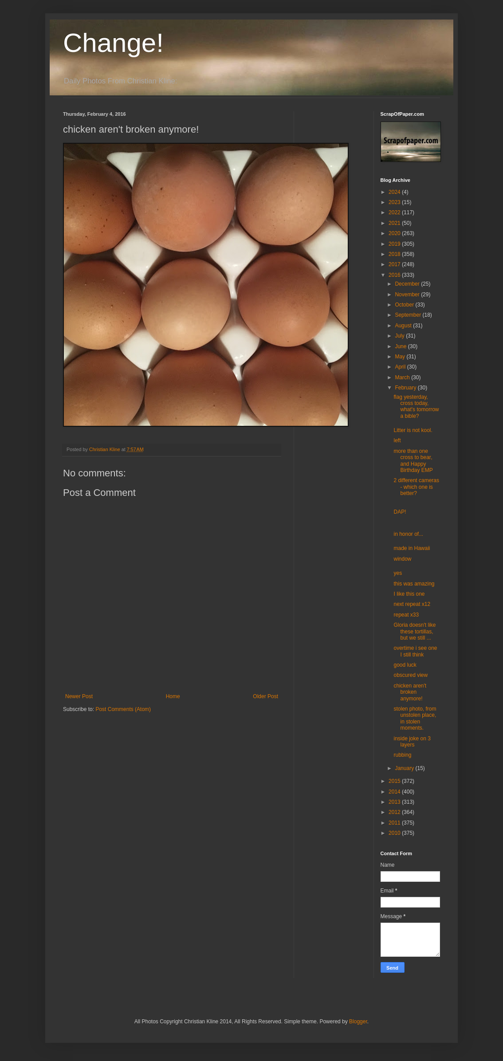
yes (397, 573)
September (408, 315)
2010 (395, 833)
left (397, 440)
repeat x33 (406, 615)
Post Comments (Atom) (123, 709)
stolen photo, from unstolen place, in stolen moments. (414, 718)
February (406, 388)
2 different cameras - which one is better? (416, 486)
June (401, 346)
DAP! (399, 512)
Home (173, 696)
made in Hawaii (411, 548)
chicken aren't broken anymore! (409, 692)
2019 (395, 244)
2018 (395, 254)
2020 (395, 233)
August (404, 325)
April (401, 367)
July (400, 336)
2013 (395, 802)
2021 (395, 223)
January (405, 768)
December (408, 284)
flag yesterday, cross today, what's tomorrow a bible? (416, 406)
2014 (395, 792)
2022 (395, 212)
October (405, 305)
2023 (395, 202)
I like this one (408, 594)
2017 (395, 264)
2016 (395, 275)
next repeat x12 (411, 604)
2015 (395, 781)
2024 (395, 192)
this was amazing (413, 584)
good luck (404, 665)
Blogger (358, 1021)
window (402, 559)
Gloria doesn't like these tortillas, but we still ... (414, 631)
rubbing (402, 755)
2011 (395, 823)
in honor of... (408, 534)
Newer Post (79, 696)
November (408, 294)
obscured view (410, 675)
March (403, 377)
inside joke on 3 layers (411, 741)
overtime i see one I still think (415, 651)
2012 (395, 812)
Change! (113, 43)
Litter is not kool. (412, 430)
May (400, 357)
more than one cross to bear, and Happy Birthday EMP (412, 460)
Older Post (265, 696)
